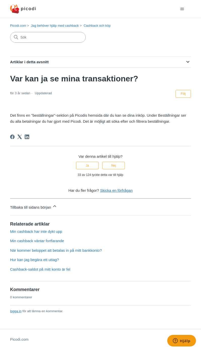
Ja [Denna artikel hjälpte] (87, 165)
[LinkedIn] (27, 137)
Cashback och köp (97, 25)
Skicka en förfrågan (116, 190)
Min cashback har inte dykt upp (36, 231)
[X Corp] (19, 137)
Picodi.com (18, 25)
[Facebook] (12, 137)
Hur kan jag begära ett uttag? (34, 260)
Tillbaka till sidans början (33, 206)
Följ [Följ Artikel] (183, 94)
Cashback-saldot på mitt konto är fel (40, 269)
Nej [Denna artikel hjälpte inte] (113, 165)
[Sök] (47, 37)
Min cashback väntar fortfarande (37, 241)
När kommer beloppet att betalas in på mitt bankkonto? (56, 250)
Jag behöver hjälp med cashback (55, 25)
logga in (16, 311)
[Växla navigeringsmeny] (182, 9)
